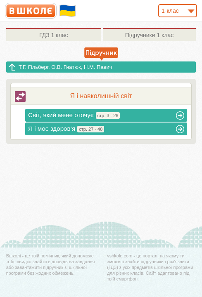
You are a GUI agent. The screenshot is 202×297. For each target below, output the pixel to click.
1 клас (53, 35)
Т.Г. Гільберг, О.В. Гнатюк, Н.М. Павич (65, 67)
